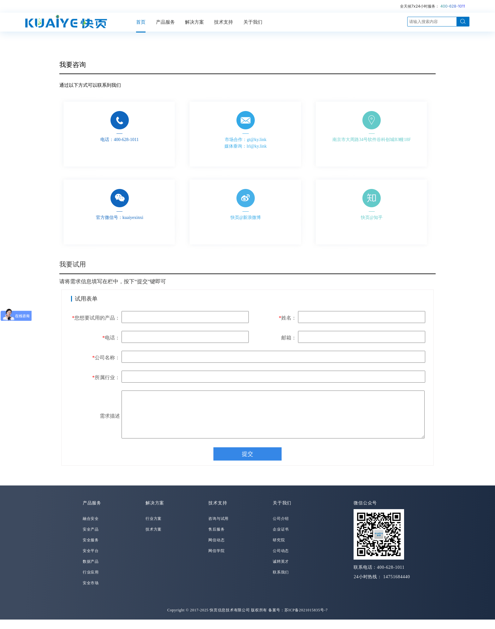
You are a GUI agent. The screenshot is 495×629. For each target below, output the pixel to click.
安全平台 (91, 560)
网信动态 (216, 549)
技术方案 (154, 539)
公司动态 (281, 560)
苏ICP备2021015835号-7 (306, 619)
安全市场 (91, 592)
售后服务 (216, 539)
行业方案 (154, 528)
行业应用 (91, 581)
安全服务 (91, 549)
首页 (141, 22)
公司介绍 (281, 528)
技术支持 (223, 22)
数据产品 (91, 571)
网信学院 (216, 560)
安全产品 (91, 539)
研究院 (279, 549)
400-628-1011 (452, 6)
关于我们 (252, 22)
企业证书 (281, 539)
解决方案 (194, 22)
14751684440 (396, 586)
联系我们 (281, 581)
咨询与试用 (218, 528)
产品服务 (165, 22)
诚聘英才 (281, 571)
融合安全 (91, 528)
